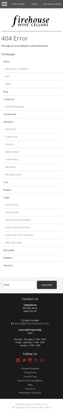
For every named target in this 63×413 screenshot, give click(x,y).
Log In (34, 4)
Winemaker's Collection (16, 68)
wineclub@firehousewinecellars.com (31, 323)
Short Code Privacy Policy (17, 227)
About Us (8, 265)
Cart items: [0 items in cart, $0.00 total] (52, 4)
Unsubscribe (9, 114)
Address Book (12, 151)
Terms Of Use (12, 212)
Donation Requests (14, 106)
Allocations (10, 167)
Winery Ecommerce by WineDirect (31, 404)
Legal (6, 197)
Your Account (18, 4)
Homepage (8, 54)
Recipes (7, 189)
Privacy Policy (11, 204)
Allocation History (13, 174)
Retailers (7, 257)
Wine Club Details (13, 242)
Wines (6, 61)
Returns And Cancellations (18, 219)
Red (7, 76)
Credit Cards (11, 136)
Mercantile (8, 250)
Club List (9, 144)
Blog (5, 91)
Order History (12, 159)
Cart (5, 182)
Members (8, 121)
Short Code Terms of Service (19, 235)
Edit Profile (10, 129)
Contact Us (8, 99)
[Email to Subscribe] (19, 285)
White (8, 84)
